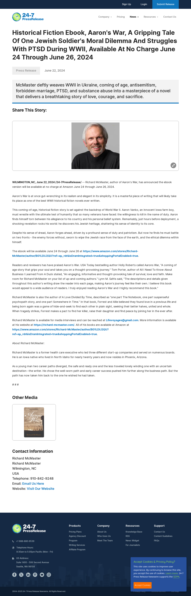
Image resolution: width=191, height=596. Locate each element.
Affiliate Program (77, 550)
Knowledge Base (134, 532)
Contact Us (169, 17)
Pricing (121, 17)
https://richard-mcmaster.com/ (54, 325)
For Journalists (133, 545)
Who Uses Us (104, 536)
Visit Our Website (40, 488)
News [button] (133, 17)
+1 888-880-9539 (25, 541)
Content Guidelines (163, 536)
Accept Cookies (143, 585)
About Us (102, 532)
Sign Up (126, 4)
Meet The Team (105, 541)
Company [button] (104, 17)
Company (103, 526)
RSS (128, 536)
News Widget (132, 541)
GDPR (176, 576)
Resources (133, 526)
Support (159, 526)
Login (144, 4)
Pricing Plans (75, 532)
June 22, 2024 (54, 70)
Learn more (172, 573)
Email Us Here (33, 483)
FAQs (156, 541)
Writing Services (77, 545)
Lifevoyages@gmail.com (122, 320)
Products (75, 526)
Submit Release (165, 4)
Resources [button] (150, 17)
